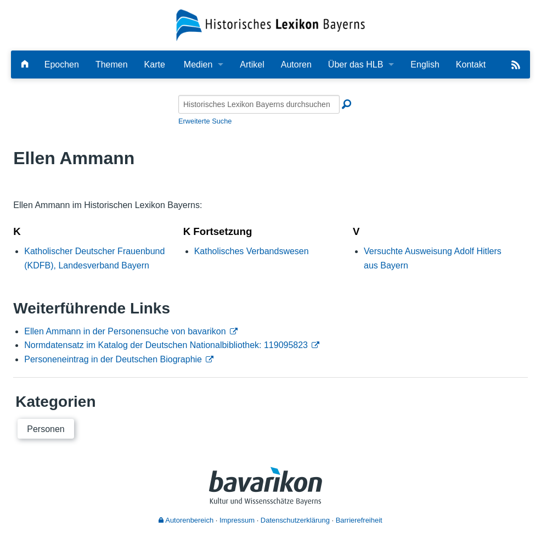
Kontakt (471, 64)
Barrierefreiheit (359, 520)
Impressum (237, 520)
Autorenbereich (186, 520)
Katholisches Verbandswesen (251, 251)
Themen (111, 64)
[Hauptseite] (24, 64)
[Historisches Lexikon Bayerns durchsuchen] (259, 104)
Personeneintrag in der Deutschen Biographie (113, 359)
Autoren (296, 64)
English (424, 64)
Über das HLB (356, 64)
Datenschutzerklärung (295, 520)
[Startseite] (270, 24)
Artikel (252, 64)
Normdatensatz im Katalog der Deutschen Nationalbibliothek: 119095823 (166, 345)
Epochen (61, 64)
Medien (198, 64)
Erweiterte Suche (205, 121)
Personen (46, 429)
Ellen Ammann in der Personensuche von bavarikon (125, 331)
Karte (154, 64)
